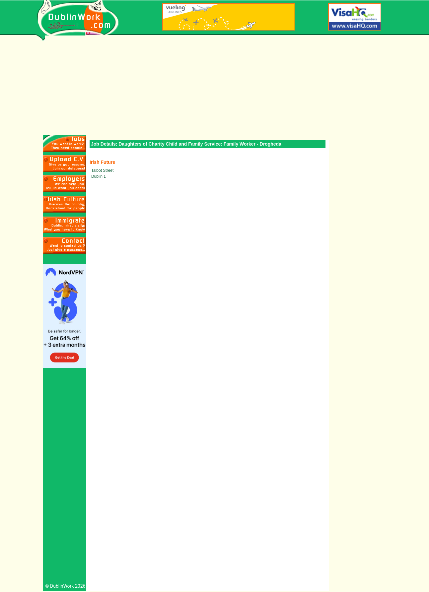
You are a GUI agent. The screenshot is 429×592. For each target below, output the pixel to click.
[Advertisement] (214, 85)
